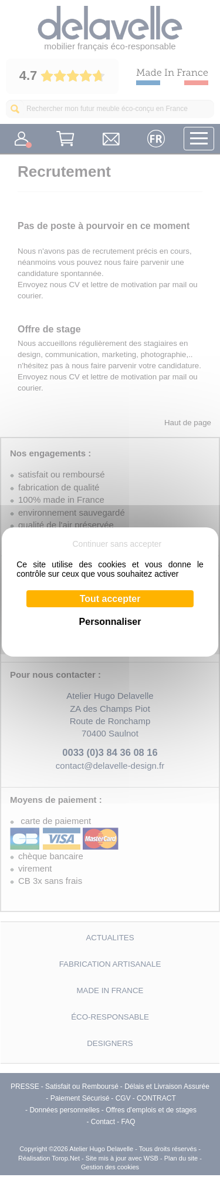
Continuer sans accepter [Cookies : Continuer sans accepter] (116, 544)
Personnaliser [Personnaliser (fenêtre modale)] (110, 622)
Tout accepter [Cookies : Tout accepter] (110, 599)
